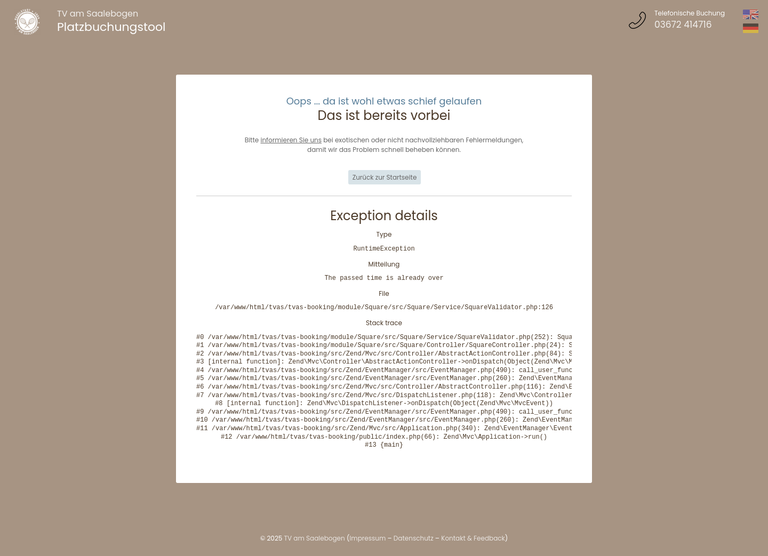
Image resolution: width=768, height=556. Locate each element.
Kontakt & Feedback (473, 538)
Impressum (367, 538)
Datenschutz (414, 538)
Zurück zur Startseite (385, 177)
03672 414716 (682, 24)
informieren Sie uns (291, 139)
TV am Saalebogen (97, 13)
